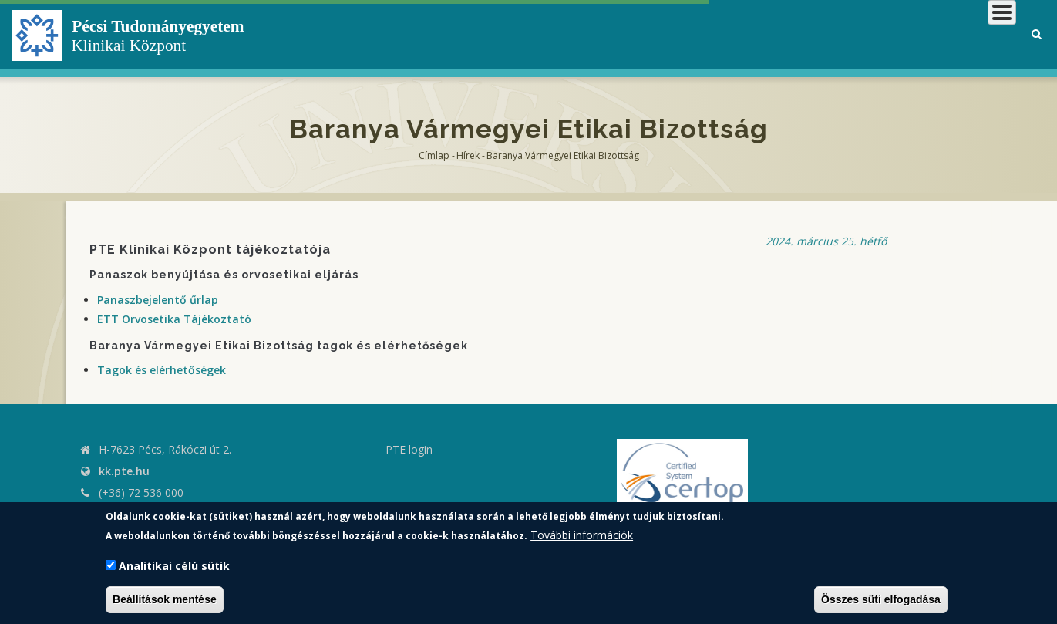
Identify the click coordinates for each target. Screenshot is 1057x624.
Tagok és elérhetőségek (161, 370)
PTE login (409, 449)
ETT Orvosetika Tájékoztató (174, 319)
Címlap (434, 155)
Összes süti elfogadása (881, 599)
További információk (581, 535)
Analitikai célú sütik (174, 565)
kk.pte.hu (124, 471)
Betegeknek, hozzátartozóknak (783, 34)
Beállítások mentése (165, 599)
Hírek (468, 155)
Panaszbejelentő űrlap (157, 299)
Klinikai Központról (604, 34)
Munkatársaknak (954, 34)
